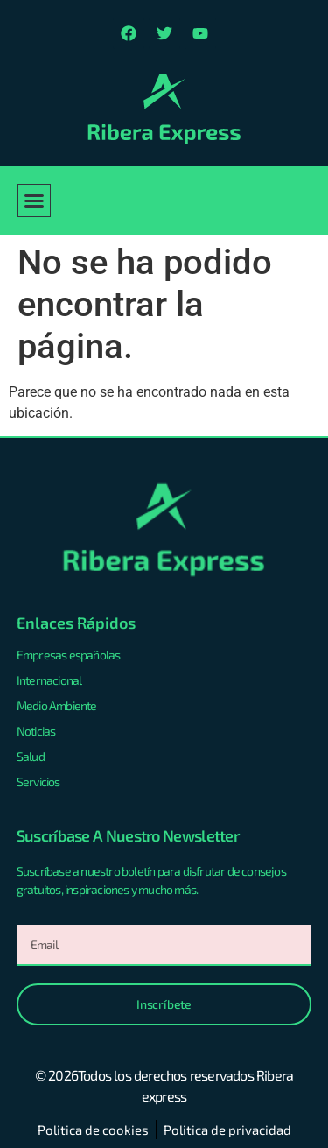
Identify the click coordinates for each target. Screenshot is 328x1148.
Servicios (38, 781)
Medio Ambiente (57, 705)
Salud (31, 756)
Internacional (49, 680)
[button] (34, 200)
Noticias (36, 730)
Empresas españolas (69, 654)
